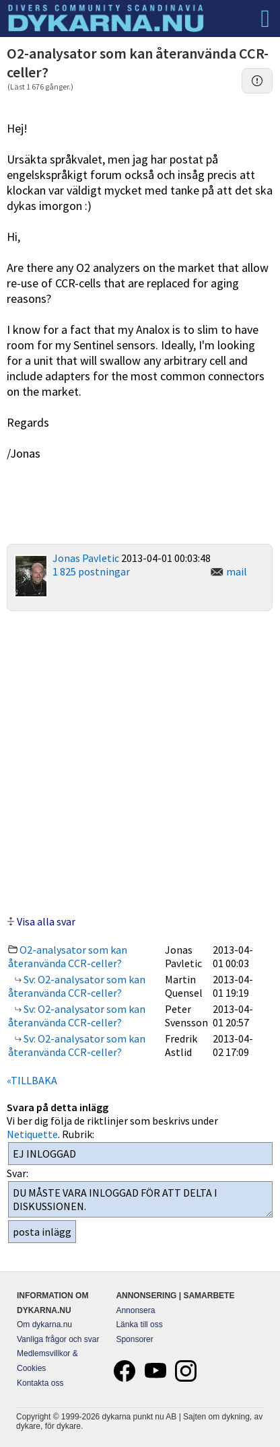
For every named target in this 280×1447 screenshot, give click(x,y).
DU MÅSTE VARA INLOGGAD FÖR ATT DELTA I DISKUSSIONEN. (140, 1199)
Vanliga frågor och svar (58, 1339)
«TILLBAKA (32, 1080)
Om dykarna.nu (44, 1324)
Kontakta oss (40, 1383)
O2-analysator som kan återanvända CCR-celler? (67, 956)
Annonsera (135, 1310)
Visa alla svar (46, 921)
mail (236, 571)
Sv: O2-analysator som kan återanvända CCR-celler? (76, 986)
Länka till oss (139, 1324)
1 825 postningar (91, 571)
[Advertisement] (140, 761)
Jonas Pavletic (86, 558)
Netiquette (32, 1134)
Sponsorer (134, 1339)
